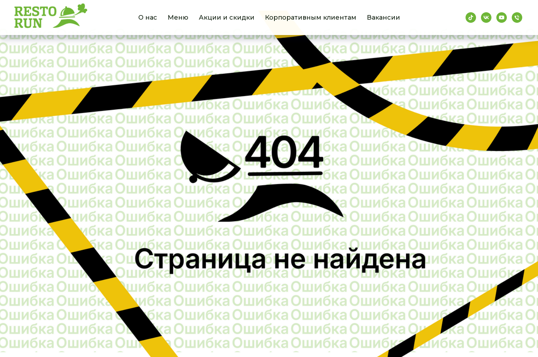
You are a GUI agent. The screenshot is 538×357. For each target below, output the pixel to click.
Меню (178, 17)
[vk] (486, 17)
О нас (147, 17)
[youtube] (501, 17)
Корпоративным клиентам (310, 17)
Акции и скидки (226, 17)
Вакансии (383, 17)
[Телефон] (517, 17)
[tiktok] (471, 17)
